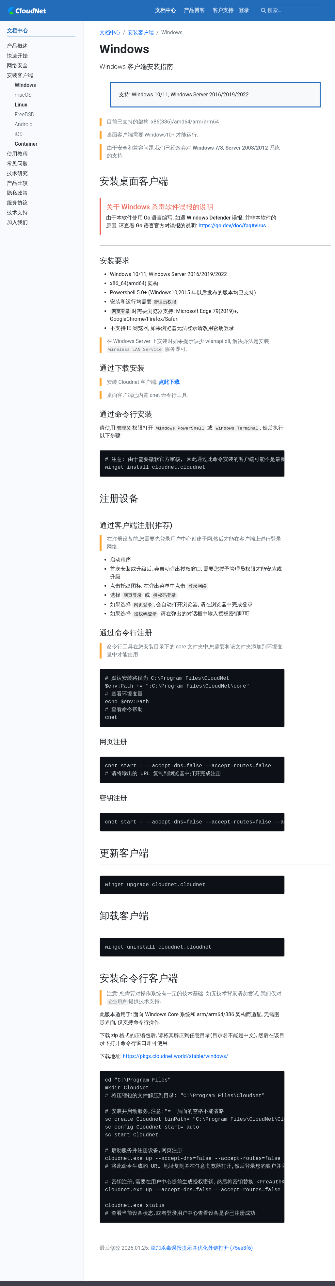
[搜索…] (294, 10)
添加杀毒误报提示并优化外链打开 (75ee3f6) (202, 1248)
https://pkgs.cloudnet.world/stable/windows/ (175, 1056)
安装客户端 (141, 32)
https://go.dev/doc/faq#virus (232, 225)
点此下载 (169, 382)
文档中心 (110, 32)
